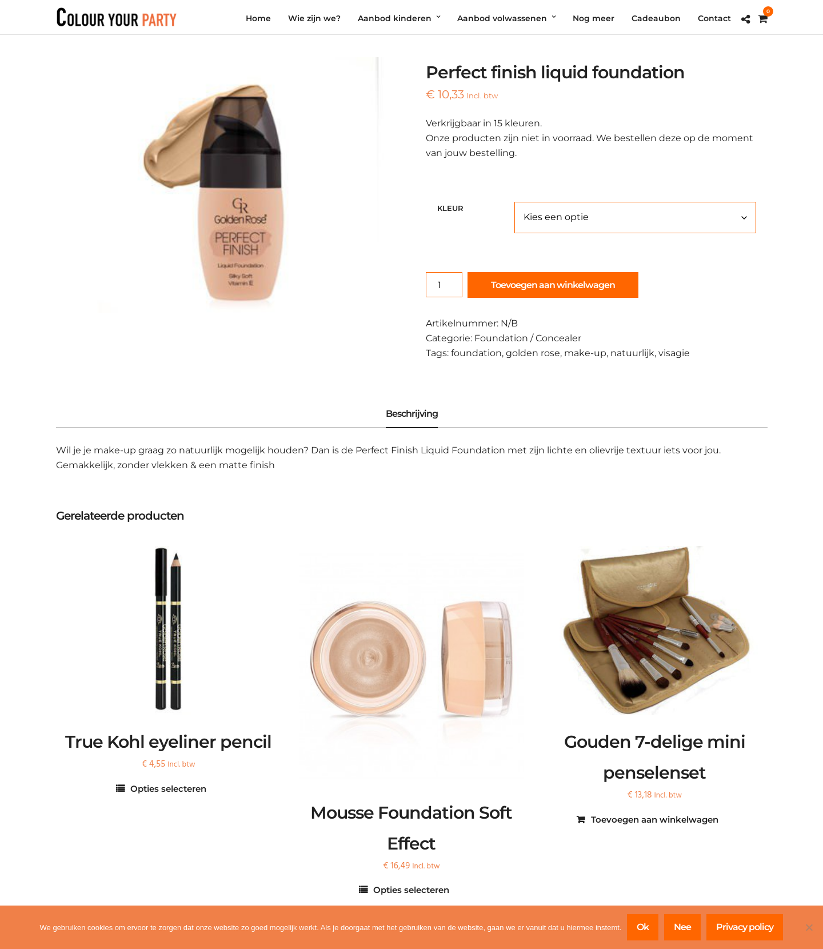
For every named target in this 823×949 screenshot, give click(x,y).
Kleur (450, 208)
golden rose (533, 353)
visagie (674, 353)
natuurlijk (632, 353)
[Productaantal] (444, 284)
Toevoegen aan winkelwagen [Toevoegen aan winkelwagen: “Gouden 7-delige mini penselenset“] (654, 819)
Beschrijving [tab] (412, 413)
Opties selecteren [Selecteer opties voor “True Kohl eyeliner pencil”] (168, 788)
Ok (643, 927)
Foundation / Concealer (527, 338)
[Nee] (808, 927)
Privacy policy (744, 927)
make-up (585, 353)
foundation (476, 353)
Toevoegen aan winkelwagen (553, 285)
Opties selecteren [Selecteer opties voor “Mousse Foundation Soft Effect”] (411, 889)
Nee (682, 927)
